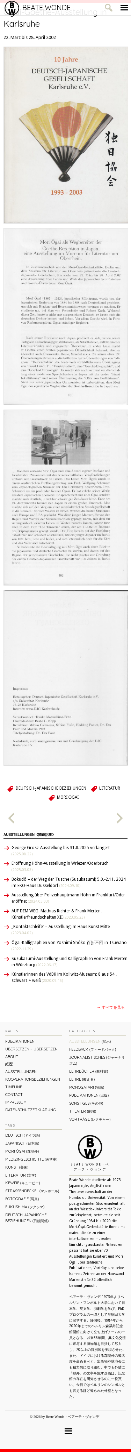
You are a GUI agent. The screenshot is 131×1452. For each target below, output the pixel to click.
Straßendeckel (32, 1190)
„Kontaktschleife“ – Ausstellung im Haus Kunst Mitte (61, 929)
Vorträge (89, 1119)
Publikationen (20, 1041)
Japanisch (22, 1143)
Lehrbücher (88, 1071)
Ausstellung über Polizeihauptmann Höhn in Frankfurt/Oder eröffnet (68, 898)
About (11, 1056)
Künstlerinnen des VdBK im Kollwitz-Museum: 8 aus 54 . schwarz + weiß (64, 977)
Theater (82, 1111)
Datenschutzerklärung (30, 1109)
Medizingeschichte (31, 1159)
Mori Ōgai (68, 797)
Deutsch (22, 1135)
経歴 (9, 1064)
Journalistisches (97, 1060)
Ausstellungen (21, 1071)
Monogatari (86, 1087)
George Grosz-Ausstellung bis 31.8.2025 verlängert (61, 850)
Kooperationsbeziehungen (32, 1079)
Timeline (13, 1086)
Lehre (82, 1079)
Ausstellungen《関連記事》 (29, 835)
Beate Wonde (38, 8)
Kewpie (22, 1182)
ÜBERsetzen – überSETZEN (31, 1049)
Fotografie (22, 1198)
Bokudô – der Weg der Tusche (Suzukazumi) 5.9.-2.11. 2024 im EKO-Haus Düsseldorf (69, 882)
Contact (14, 1094)
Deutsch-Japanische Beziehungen (51, 788)
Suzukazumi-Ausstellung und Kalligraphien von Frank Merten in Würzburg (70, 961)
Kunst (16, 1167)
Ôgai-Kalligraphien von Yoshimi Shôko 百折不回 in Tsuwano (69, 945)
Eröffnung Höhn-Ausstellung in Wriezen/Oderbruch (60, 866)
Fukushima (24, 1206)
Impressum (16, 1102)
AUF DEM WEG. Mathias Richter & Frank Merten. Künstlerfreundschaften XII (57, 914)
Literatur (109, 788)
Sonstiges (86, 1103)
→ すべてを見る (111, 1007)
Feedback (92, 1049)
